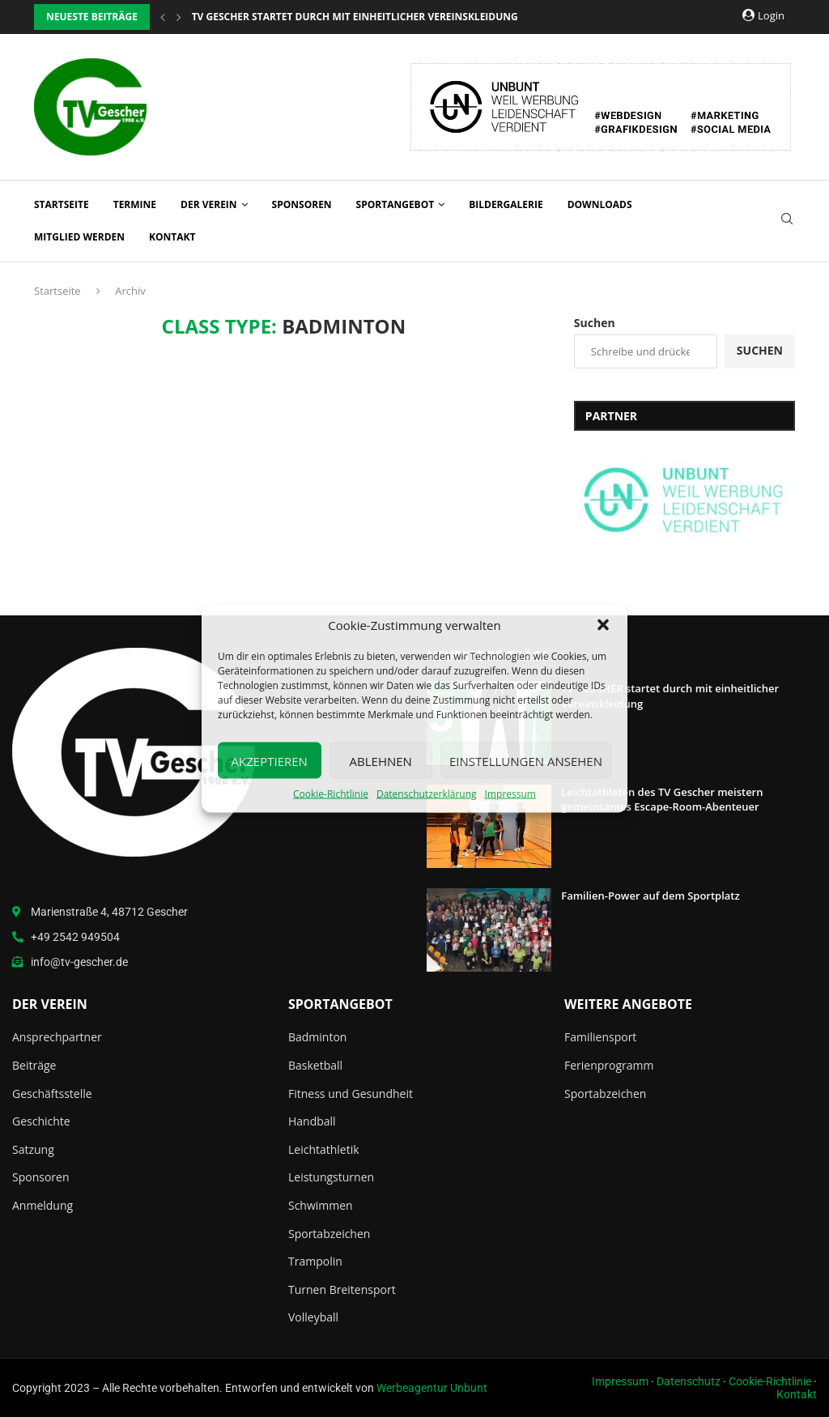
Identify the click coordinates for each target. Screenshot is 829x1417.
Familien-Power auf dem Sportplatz (650, 895)
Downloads (600, 204)
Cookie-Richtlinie (330, 794)
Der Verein (209, 204)
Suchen (594, 322)
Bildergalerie (505, 204)
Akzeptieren (270, 760)
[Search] (787, 220)
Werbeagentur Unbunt (431, 1387)
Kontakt (172, 237)
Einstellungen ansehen (525, 760)
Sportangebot (395, 204)
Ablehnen (381, 760)
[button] (603, 625)
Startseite (61, 204)
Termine (134, 204)
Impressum (510, 794)
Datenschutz (689, 1381)
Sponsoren (302, 204)
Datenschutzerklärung (426, 794)
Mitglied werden (79, 237)
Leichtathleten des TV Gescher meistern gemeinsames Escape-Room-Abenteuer (662, 799)
